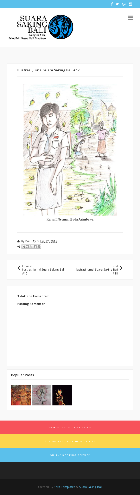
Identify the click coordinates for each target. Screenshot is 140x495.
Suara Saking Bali (90, 487)
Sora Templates (64, 487)
